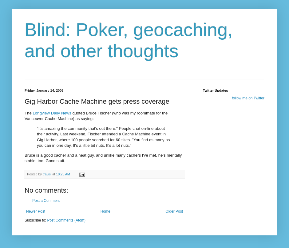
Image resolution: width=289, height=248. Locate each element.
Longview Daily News (52, 113)
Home (105, 211)
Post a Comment (46, 200)
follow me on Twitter (248, 98)
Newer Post (35, 211)
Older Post (174, 211)
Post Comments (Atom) (66, 220)
